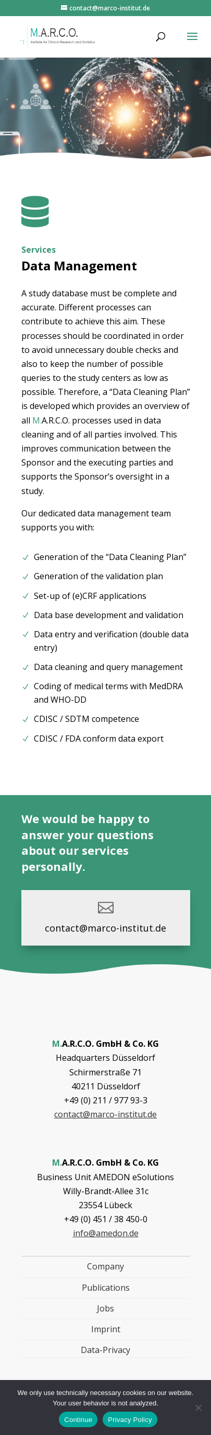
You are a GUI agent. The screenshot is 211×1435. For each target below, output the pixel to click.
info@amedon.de (106, 1233)
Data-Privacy (105, 1350)
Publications (106, 1287)
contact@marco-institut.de (105, 928)
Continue (78, 1420)
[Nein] (198, 1407)
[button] (192, 43)
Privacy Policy (130, 1420)
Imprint (105, 1329)
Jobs (105, 1308)
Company (105, 1266)
